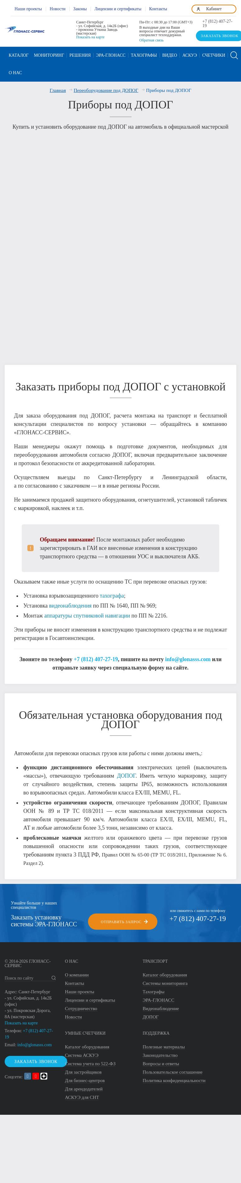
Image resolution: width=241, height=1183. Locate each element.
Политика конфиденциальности (174, 1077)
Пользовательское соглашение (172, 1068)
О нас (15, 72)
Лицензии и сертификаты (118, 9)
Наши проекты (28, 9)
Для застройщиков (83, 1068)
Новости (58, 9)
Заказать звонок (36, 1058)
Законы (80, 9)
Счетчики (213, 55)
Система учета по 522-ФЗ (90, 1060)
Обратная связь (151, 40)
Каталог (19, 55)
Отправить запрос (121, 918)
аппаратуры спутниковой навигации (87, 612)
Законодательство (160, 1051)
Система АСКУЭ (82, 1051)
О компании (77, 971)
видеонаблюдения (70, 602)
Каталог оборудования (165, 971)
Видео (169, 55)
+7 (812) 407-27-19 (217, 23)
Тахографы (144, 55)
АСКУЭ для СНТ (82, 1093)
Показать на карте (90, 37)
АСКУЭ (189, 55)
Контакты (158, 9)
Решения (80, 55)
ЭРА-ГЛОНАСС (111, 55)
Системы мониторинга (165, 979)
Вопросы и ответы (161, 1060)
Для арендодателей (84, 1085)
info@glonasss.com (188, 655)
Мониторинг (49, 55)
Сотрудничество (81, 1005)
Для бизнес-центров (85, 1077)
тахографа (112, 592)
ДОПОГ (126, 772)
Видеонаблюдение (161, 1005)
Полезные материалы (164, 1043)
